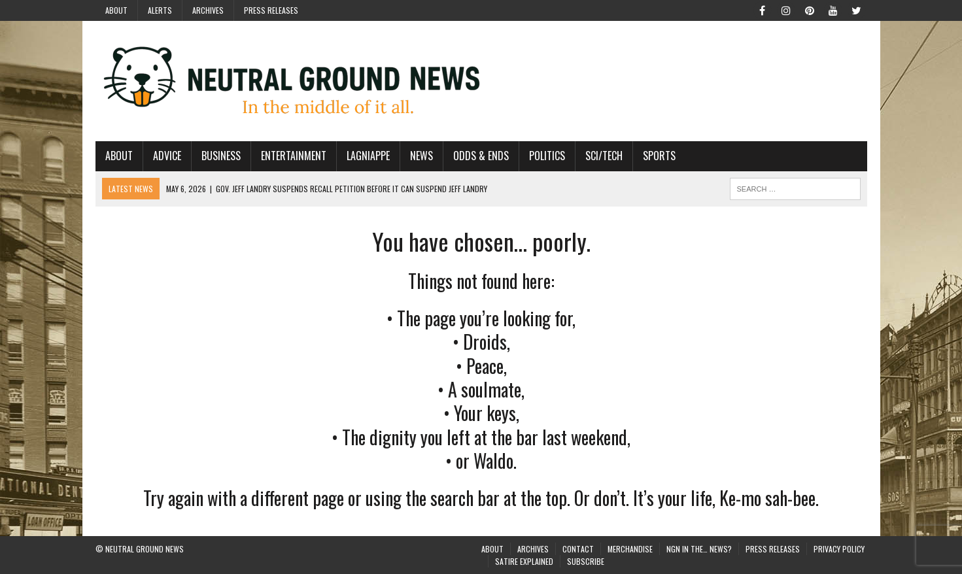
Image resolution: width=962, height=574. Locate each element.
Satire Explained (524, 561)
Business (221, 155)
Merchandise (630, 548)
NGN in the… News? (699, 548)
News (421, 155)
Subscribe (585, 561)
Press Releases (271, 10)
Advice (167, 155)
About (116, 10)
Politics (547, 155)
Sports (659, 155)
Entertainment (293, 155)
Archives (208, 10)
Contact (578, 548)
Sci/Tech (604, 155)
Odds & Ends (481, 155)
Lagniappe (368, 155)
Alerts (160, 10)
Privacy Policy (839, 548)
